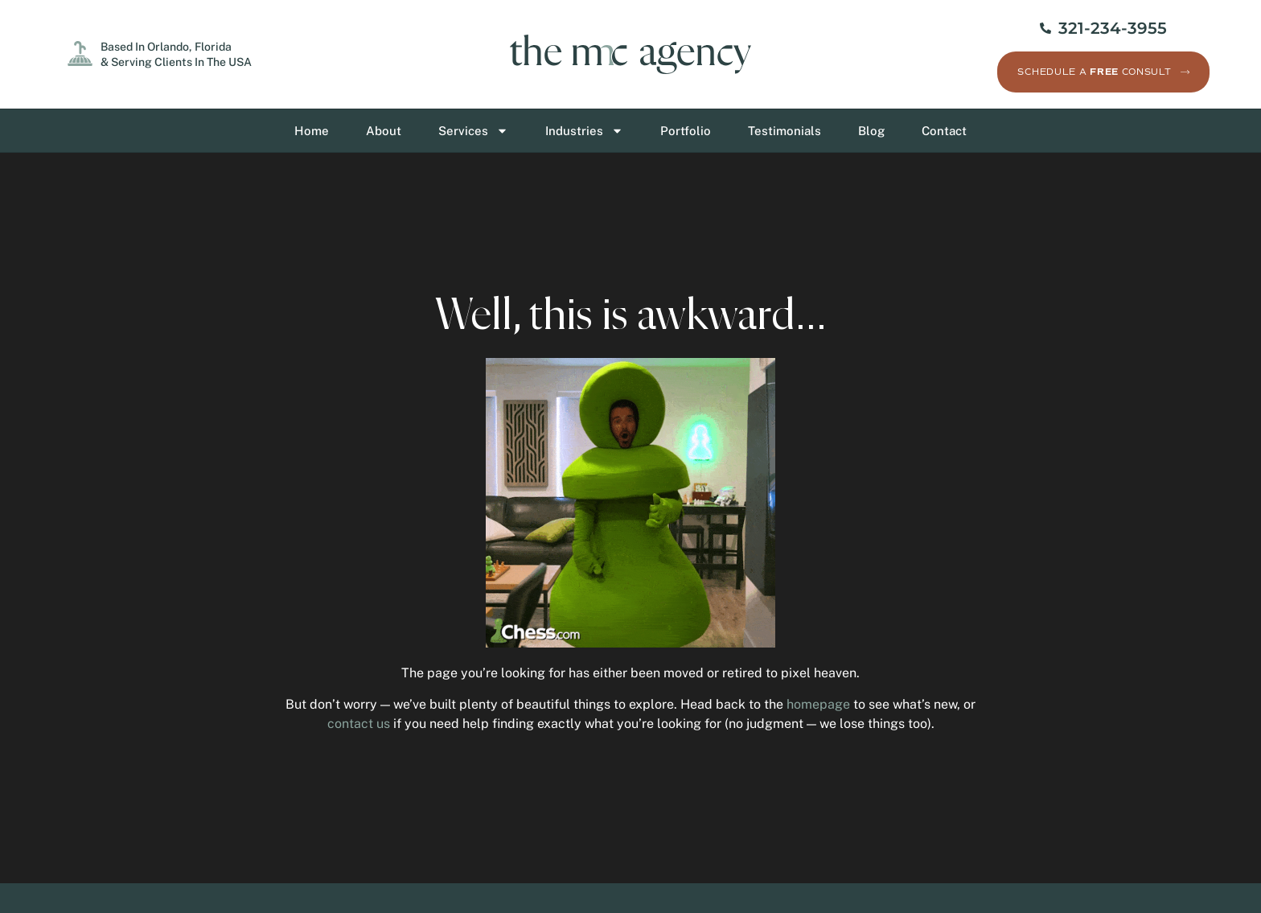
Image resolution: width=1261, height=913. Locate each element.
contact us (358, 723)
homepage (818, 704)
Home (311, 131)
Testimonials (784, 131)
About (383, 131)
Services (473, 131)
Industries (584, 131)
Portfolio (685, 131)
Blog (871, 131)
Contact (944, 131)
